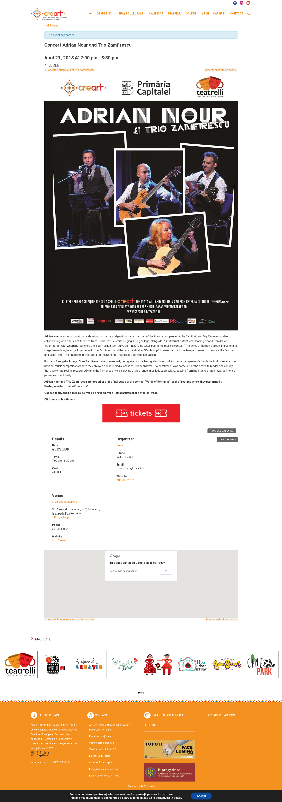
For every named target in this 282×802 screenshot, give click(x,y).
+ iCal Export (227, 439)
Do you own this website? (123, 571)
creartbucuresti (109, 769)
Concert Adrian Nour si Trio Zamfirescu (68, 70)
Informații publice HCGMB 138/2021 (51, 762)
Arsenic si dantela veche (221, 70)
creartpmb (107, 762)
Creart (120, 445)
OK (165, 571)
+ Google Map (60, 517)
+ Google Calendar (221, 431)
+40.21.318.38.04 (108, 749)
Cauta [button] (249, 14)
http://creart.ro (126, 480)
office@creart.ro (106, 736)
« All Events (51, 25)
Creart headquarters (64, 501)
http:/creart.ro (60, 540)
